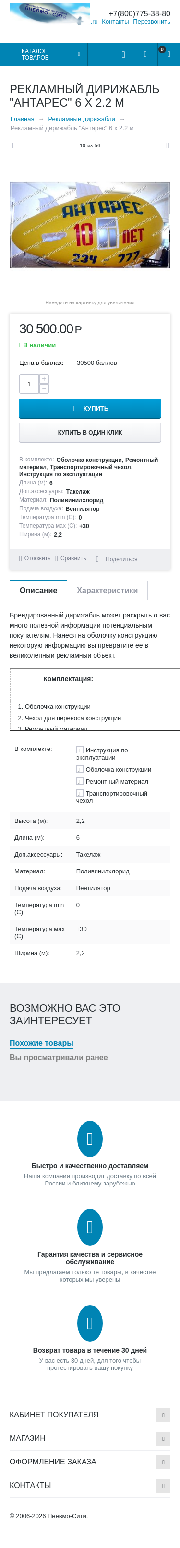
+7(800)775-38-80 (139, 14)
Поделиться (116, 559)
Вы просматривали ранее (59, 1057)
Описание (38, 590)
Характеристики (107, 590)
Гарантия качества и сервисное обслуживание (90, 1258)
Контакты (115, 21)
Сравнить (73, 558)
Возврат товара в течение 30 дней (90, 1350)
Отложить (37, 558)
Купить (96, 408)
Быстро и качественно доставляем (90, 1166)
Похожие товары (41, 1043)
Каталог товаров (35, 54)
